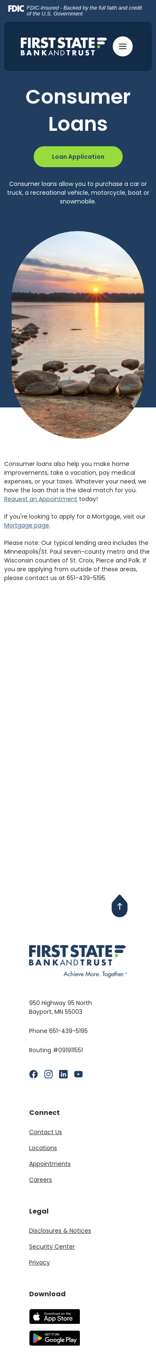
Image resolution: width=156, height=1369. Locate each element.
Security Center (52, 1246)
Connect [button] (44, 1112)
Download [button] (47, 1294)
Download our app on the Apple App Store (54, 1316)
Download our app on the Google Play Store (54, 1338)
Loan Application (78, 157)
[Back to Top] (120, 906)
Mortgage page (26, 525)
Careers (40, 1180)
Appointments (50, 1164)
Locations (43, 1148)
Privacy (39, 1262)
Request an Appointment (40, 499)
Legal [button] (39, 1211)
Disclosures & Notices (60, 1231)
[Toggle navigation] (124, 46)
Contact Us (45, 1132)
